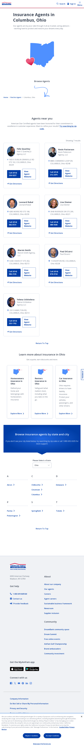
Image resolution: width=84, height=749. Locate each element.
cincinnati (37, 490)
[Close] (81, 716)
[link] (29, 174)
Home (6, 97)
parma (11, 511)
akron (11, 485)
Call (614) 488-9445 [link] (54, 223)
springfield (37, 511)
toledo (60, 511)
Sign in (71, 4)
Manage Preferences (42, 744)
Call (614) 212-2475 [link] (54, 173)
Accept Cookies (52, 736)
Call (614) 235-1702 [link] (13, 322)
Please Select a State (42, 460)
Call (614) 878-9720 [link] (54, 272)
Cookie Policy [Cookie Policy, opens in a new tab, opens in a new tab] (64, 727)
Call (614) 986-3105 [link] (13, 272)
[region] (42, 731)
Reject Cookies (31, 736)
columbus (37, 494)
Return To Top (42, 343)
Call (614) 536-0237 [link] (13, 174)
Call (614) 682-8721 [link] (13, 223)
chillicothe (37, 485)
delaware (61, 485)
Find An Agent (15, 97)
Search (60, 4)
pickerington (14, 516)
